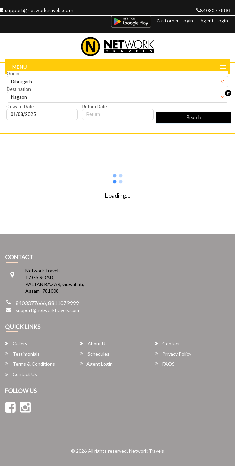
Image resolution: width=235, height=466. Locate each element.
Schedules (95, 354)
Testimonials (22, 354)
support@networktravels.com (47, 310)
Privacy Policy (173, 354)
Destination (19, 89)
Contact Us (21, 374)
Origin (13, 73)
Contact (167, 343)
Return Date (94, 106)
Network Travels (146, 451)
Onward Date (20, 106)
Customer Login (175, 20)
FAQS (165, 364)
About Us (94, 343)
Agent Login (214, 20)
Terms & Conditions (30, 364)
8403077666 (213, 10)
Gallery (16, 343)
